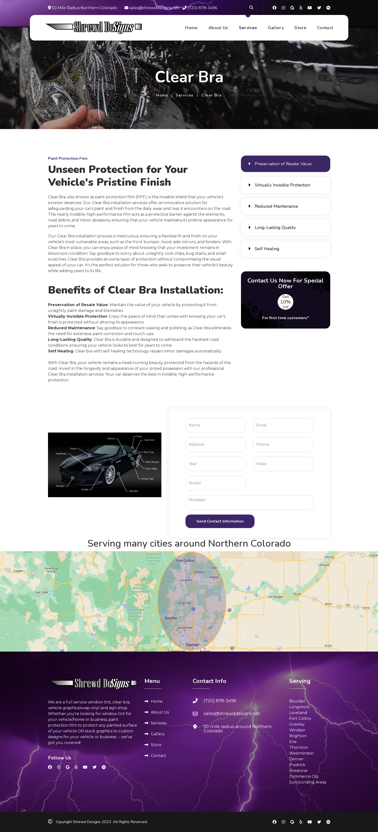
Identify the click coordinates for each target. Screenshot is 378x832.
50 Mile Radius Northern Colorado (82, 8)
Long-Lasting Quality (272, 227)
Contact (325, 28)
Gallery (276, 28)
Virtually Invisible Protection (279, 185)
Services (248, 28)
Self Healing (263, 249)
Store (300, 28)
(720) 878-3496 (200, 8)
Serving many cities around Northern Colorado (189, 543)
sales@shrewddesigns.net (151, 8)
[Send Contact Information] (220, 521)
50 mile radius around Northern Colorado (238, 729)
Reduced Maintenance (273, 206)
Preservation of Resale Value (280, 164)
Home (191, 28)
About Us (218, 28)
